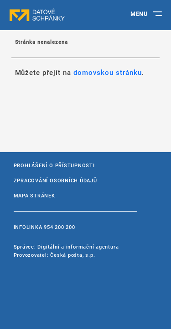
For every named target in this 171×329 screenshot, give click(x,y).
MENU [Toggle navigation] (138, 13)
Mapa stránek (34, 195)
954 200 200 (59, 226)
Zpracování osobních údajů (55, 180)
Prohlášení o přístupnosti (54, 165)
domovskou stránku (107, 72)
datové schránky (54, 15)
